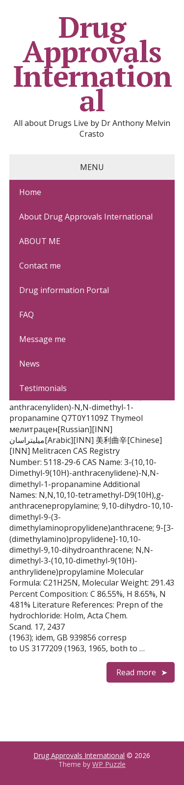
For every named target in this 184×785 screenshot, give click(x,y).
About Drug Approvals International (86, 216)
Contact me (40, 265)
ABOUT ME (39, 241)
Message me (42, 339)
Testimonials (43, 388)
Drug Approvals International (92, 64)
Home (30, 192)
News (29, 363)
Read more (136, 672)
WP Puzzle (109, 764)
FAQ (26, 314)
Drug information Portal (64, 290)
